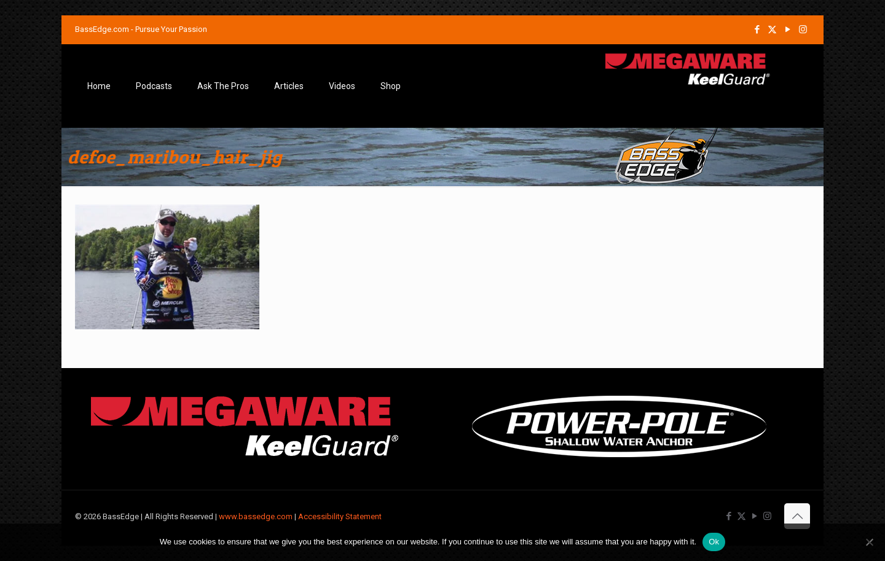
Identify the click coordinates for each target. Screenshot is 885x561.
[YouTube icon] (787, 29)
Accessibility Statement (340, 516)
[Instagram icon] (803, 29)
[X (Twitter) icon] (772, 29)
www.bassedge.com (256, 516)
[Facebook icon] (756, 29)
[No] (869, 542)
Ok (714, 541)
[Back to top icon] (797, 516)
